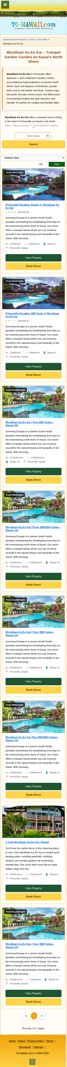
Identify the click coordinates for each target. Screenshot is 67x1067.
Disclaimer (25, 1047)
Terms (49, 1041)
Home (12, 1041)
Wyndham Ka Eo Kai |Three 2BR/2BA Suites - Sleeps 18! (33, 529)
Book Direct (33, 266)
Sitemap (38, 1047)
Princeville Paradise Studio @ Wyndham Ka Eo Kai (32, 206)
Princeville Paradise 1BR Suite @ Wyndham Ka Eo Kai (32, 315)
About (21, 1041)
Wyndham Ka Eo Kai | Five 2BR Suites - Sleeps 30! (30, 424)
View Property (33, 257)
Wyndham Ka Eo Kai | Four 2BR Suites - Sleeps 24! (30, 634)
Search (33, 144)
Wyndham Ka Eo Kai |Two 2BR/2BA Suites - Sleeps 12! (32, 739)
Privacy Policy (36, 1041)
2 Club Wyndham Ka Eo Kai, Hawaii (27, 842)
